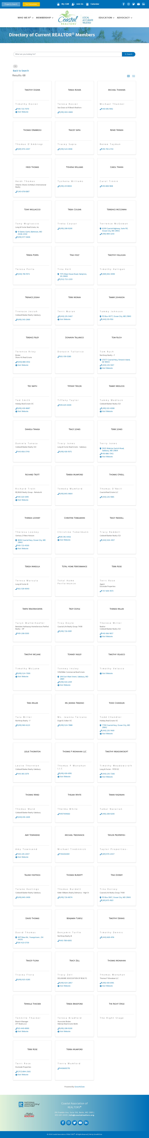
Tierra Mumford (69, 1063)
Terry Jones (109, 443)
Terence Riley (25, 351)
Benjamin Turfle (69, 932)
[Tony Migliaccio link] (32, 210)
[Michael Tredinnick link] (74, 835)
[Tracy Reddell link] (117, 518)
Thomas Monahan (112, 975)
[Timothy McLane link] (32, 655)
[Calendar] (91, 4)
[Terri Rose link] (117, 567)
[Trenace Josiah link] (32, 298)
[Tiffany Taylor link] (75, 386)
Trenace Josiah (26, 311)
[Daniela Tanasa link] (32, 429)
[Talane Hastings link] (32, 875)
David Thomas (25, 932)
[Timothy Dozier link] (32, 90)
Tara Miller (23, 717)
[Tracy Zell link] (74, 961)
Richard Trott (25, 489)
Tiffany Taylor (68, 400)
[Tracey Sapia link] (75, 130)
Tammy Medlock (111, 400)
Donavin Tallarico (71, 351)
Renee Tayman (110, 144)
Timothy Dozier (26, 104)
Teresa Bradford (70, 1018)
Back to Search (21, 71)
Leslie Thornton (27, 766)
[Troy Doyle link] (74, 609)
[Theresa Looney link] (32, 518)
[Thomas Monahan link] (117, 961)
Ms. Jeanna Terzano (72, 717)
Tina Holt (64, 269)
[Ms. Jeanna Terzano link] (74, 703)
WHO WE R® (24, 18)
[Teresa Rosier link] (74, 90)
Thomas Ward (25, 809)
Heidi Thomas (25, 181)
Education (105, 18)
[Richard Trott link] (32, 475)
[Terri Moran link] (74, 298)
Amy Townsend (26, 849)
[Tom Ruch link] (117, 338)
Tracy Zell (65, 975)
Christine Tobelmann (73, 532)
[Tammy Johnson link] (117, 298)
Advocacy (123, 18)
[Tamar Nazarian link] (116, 795)
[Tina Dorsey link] (117, 875)
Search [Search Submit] (128, 54)
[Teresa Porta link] (32, 255)
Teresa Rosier (68, 104)
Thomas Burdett (69, 889)
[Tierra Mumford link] (74, 1050)
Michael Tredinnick (72, 849)
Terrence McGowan (114, 223)
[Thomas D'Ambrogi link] (32, 130)
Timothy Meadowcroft (116, 766)
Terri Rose (107, 580)
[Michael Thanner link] (116, 90)
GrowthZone (79, 1086)
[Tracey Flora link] (32, 961)
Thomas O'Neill (111, 489)
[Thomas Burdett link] (74, 875)
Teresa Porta (25, 269)
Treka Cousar (67, 223)
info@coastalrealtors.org (81, 1115)
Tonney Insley (68, 668)
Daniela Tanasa (26, 443)
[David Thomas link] (32, 919)
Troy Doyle (66, 623)
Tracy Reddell (110, 532)
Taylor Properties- (114, 849)
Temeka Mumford (70, 489)
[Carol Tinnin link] (116, 167)
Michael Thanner (112, 104)
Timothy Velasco (112, 668)
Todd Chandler (111, 717)
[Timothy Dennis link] (116, 919)
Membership (43, 18)
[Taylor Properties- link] (117, 835)
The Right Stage (112, 1018)
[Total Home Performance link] (74, 567)
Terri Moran (66, 311)
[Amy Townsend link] (32, 835)
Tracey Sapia (67, 144)
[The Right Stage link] (116, 1004)
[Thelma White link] (74, 795)
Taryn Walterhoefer (30, 623)
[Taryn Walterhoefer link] (32, 609)
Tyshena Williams (71, 181)
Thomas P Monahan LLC (72, 767)
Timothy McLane (27, 668)
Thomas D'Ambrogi (29, 144)
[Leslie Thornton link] (32, 752)
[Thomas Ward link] (32, 795)
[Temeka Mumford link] (74, 475)
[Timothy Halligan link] (116, 255)
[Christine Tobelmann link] (74, 518)
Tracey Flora (24, 975)
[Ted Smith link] (32, 386)
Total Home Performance (67, 582)
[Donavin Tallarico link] (74, 338)
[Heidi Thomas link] (32, 167)
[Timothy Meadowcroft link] (116, 752)
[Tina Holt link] (74, 255)
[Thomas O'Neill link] (116, 475)
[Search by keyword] (68, 54)
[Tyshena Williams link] (74, 167)
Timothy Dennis (111, 932)
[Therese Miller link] (117, 609)
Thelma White (68, 809)
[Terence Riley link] (32, 338)
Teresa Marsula (26, 580)
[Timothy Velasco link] (116, 655)
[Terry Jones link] (116, 429)
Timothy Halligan (112, 269)
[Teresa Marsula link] (32, 567)
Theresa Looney (27, 532)
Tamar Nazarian (111, 809)
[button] (128, 76)
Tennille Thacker (28, 1018)
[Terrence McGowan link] (116, 210)
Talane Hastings (27, 889)
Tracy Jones (66, 443)
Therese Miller (111, 623)
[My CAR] (62, 4)
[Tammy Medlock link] (116, 386)
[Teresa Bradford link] (74, 1004)
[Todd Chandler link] (116, 703)
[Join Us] (76, 4)
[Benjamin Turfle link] (74, 919)
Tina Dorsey (109, 889)
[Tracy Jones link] (74, 429)
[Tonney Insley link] (74, 655)
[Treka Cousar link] (74, 210)
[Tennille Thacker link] (32, 1004)
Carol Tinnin (109, 181)
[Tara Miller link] (32, 703)
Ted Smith (23, 400)
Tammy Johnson (111, 311)
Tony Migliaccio (27, 223)
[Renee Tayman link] (116, 130)
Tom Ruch (107, 351)
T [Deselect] (15, 66)
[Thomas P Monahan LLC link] (74, 752)
